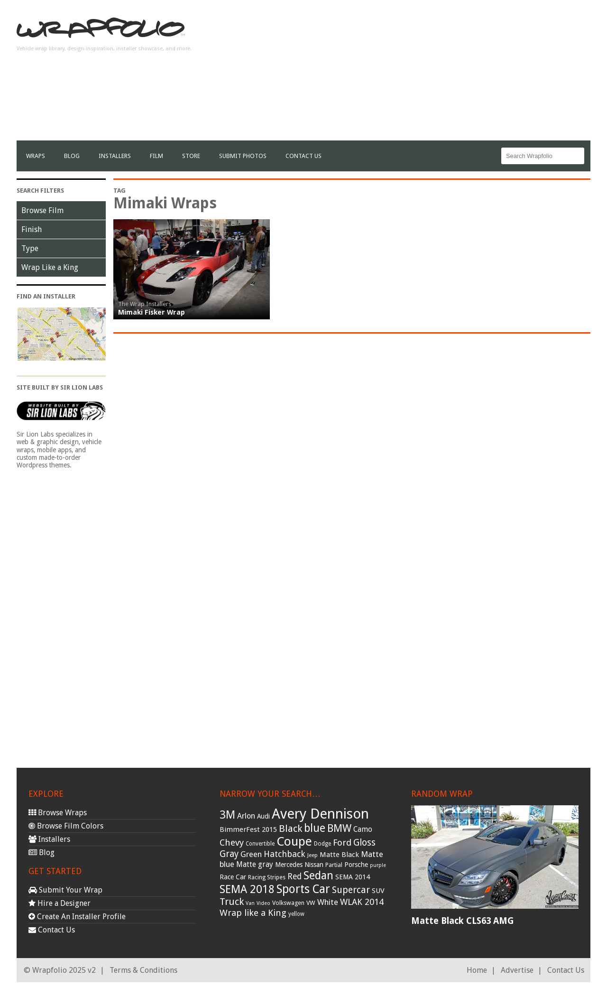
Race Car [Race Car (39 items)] (233, 877)
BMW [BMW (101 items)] (339, 828)
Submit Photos (243, 155)
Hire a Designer (59, 903)
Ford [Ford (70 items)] (342, 842)
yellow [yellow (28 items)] (296, 914)
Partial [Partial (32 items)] (333, 864)
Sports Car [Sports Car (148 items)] (303, 889)
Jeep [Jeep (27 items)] (312, 855)
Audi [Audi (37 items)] (263, 816)
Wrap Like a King (49, 267)
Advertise (517, 970)
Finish (31, 229)
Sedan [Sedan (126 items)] (318, 875)
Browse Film (42, 210)
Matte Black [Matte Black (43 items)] (339, 854)
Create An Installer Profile (77, 916)
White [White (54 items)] (327, 902)
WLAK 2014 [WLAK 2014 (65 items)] (362, 902)
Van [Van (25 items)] (250, 903)
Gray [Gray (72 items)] (229, 853)
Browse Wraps (57, 812)
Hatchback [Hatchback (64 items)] (284, 854)
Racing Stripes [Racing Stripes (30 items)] (266, 877)
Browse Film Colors (65, 825)
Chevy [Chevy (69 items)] (232, 842)
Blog (72, 155)
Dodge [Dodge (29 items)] (322, 843)
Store (191, 155)
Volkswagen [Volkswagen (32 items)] (288, 902)
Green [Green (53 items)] (251, 854)
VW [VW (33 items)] (310, 902)
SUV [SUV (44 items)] (378, 890)
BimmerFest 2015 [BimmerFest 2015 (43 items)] (248, 829)
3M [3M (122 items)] (227, 814)
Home (477, 970)
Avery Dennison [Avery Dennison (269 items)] (320, 814)
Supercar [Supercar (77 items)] (351, 890)
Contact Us (303, 155)
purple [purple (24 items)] (378, 865)
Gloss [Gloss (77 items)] (364, 842)
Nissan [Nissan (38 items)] (313, 864)
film (156, 155)
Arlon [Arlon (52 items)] (246, 815)
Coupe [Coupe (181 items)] (294, 841)
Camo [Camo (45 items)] (362, 829)
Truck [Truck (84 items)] (232, 901)
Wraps (35, 155)
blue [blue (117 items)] (314, 828)
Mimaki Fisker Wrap (151, 312)
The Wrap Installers (144, 303)
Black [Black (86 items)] (290, 828)
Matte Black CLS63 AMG (462, 921)
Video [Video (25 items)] (263, 903)
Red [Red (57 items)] (294, 876)
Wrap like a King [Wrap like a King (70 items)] (253, 912)
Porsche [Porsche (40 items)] (356, 864)
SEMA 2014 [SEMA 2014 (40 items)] (352, 877)
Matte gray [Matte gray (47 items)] (254, 864)
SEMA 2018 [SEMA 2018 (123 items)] (247, 889)
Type (29, 248)
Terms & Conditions (143, 970)
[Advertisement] (417, 74)
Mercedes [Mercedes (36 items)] (289, 864)
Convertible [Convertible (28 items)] (260, 843)
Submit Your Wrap (65, 889)
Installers (115, 155)
